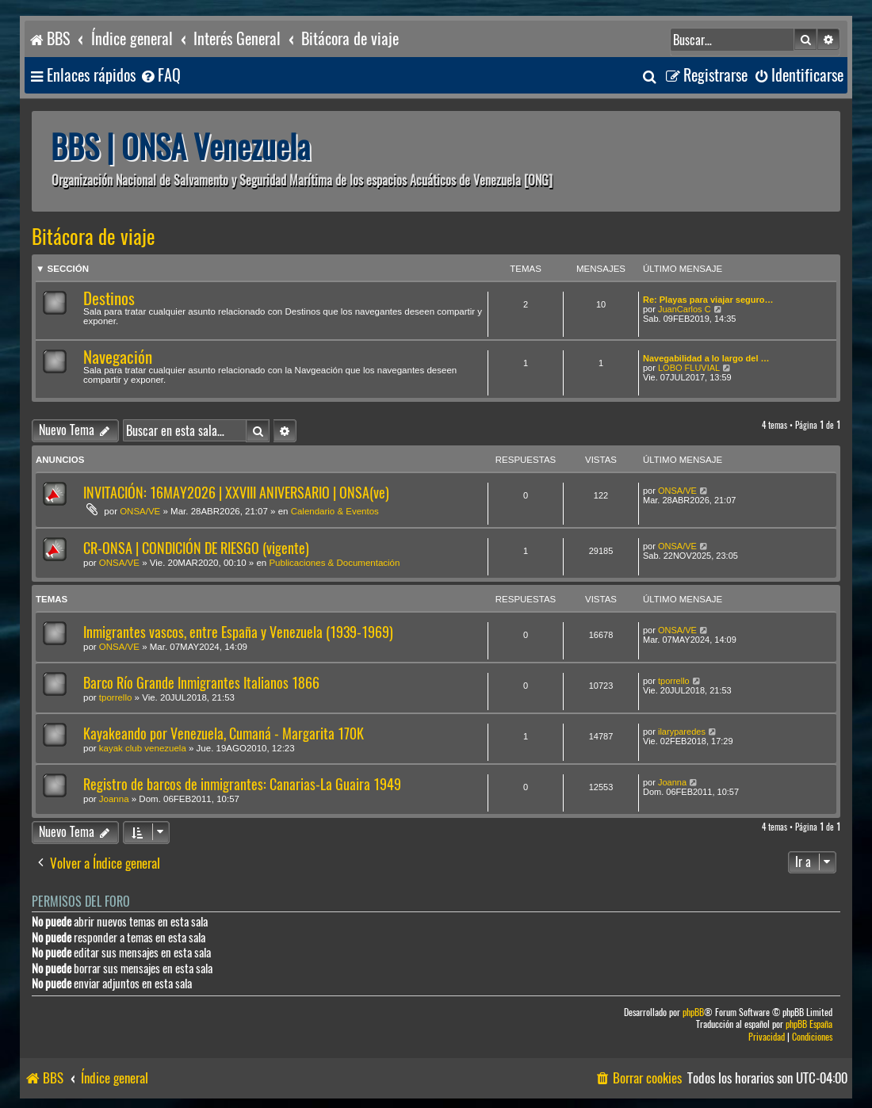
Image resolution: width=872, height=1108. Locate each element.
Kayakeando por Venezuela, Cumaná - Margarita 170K (223, 733)
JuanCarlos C (684, 309)
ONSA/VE (140, 511)
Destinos (109, 298)
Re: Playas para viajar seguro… (708, 299)
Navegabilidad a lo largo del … (706, 358)
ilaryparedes (682, 731)
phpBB (693, 1012)
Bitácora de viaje (93, 237)
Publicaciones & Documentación (334, 562)
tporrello (115, 697)
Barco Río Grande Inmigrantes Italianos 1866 (201, 683)
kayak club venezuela (142, 748)
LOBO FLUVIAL (689, 368)
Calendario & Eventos (335, 511)
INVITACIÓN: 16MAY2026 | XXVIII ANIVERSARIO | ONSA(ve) (236, 492)
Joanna (114, 799)
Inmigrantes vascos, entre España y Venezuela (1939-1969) (238, 632)
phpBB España (809, 1024)
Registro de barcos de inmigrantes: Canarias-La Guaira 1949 (242, 784)
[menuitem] (160, 76)
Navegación (117, 357)
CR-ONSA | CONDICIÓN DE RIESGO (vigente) (196, 548)
